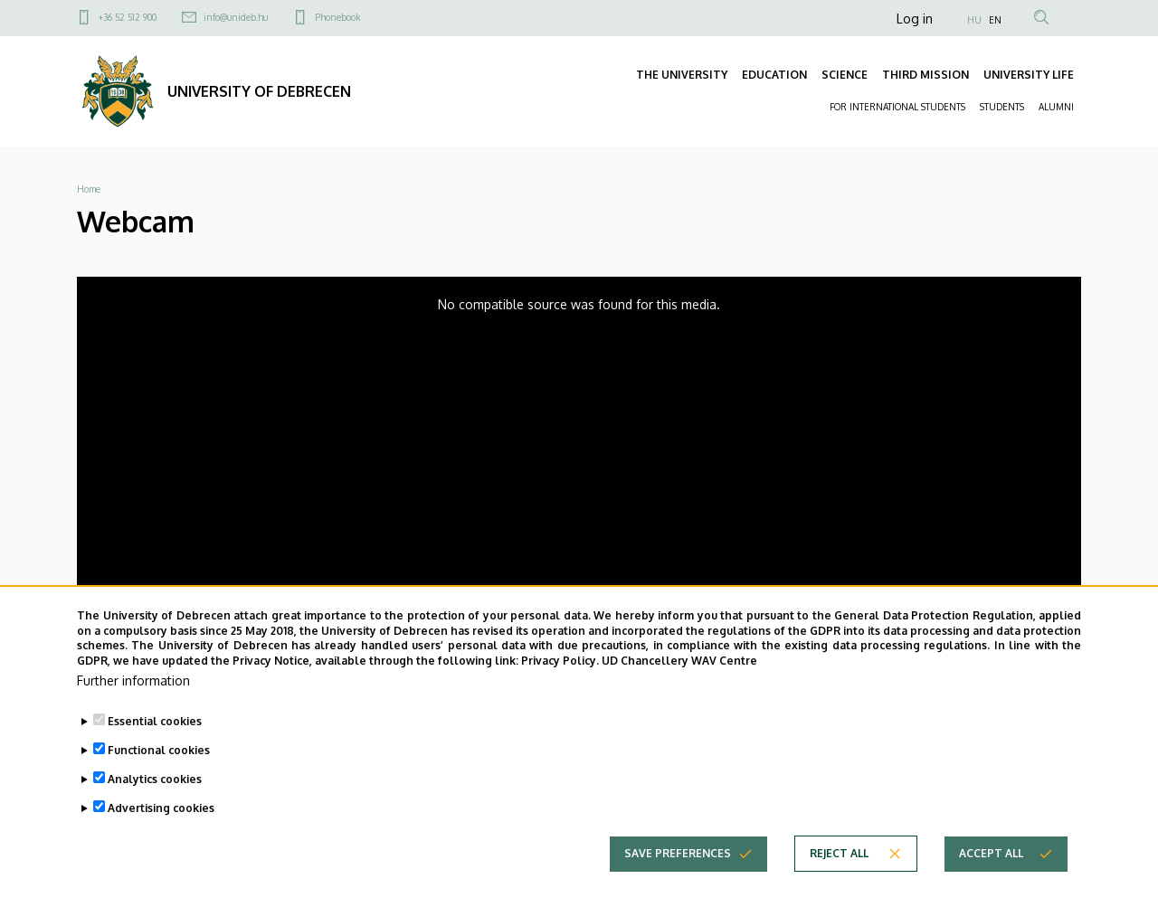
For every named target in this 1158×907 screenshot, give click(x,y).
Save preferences (677, 858)
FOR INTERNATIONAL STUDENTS (897, 106)
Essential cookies (155, 726)
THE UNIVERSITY (681, 74)
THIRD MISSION (925, 74)
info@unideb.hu (236, 17)
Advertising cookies (161, 813)
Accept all (991, 858)
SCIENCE (844, 74)
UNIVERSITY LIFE (1028, 74)
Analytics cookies (155, 784)
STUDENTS (1002, 106)
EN (995, 19)
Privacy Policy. (560, 666)
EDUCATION (774, 74)
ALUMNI (1056, 106)
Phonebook (337, 17)
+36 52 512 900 (128, 17)
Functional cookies (159, 755)
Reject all (839, 858)
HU (974, 19)
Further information (133, 686)
